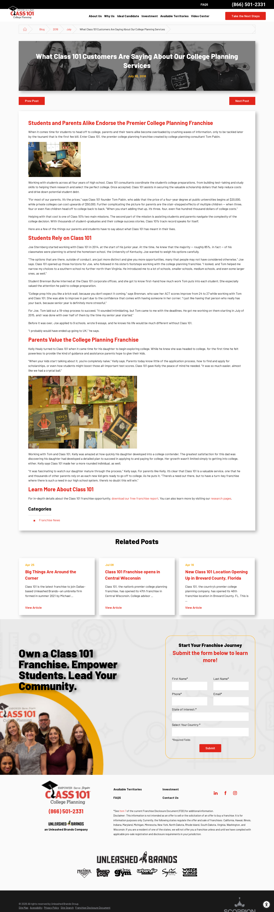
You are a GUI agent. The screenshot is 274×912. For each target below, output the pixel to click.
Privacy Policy (51, 907)
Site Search (67, 907)
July (69, 29)
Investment (150, 16)
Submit (210, 748)
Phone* (177, 694)
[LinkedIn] (215, 793)
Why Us (109, 16)
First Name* (180, 679)
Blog (42, 29)
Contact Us (170, 798)
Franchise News (49, 520)
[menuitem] (95, 16)
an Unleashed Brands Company (66, 825)
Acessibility (36, 907)
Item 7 (123, 810)
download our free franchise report (135, 498)
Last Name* (221, 679)
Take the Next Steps (246, 16)
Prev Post (32, 101)
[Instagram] (235, 793)
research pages (221, 498)
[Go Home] (25, 29)
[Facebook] (225, 793)
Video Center (200, 16)
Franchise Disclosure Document (92, 907)
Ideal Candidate (128, 16)
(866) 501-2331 (249, 4)
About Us (95, 16)
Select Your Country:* (186, 725)
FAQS (204, 4)
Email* (217, 694)
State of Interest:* (184, 709)
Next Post (242, 101)
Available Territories (174, 16)
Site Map (23, 907)
